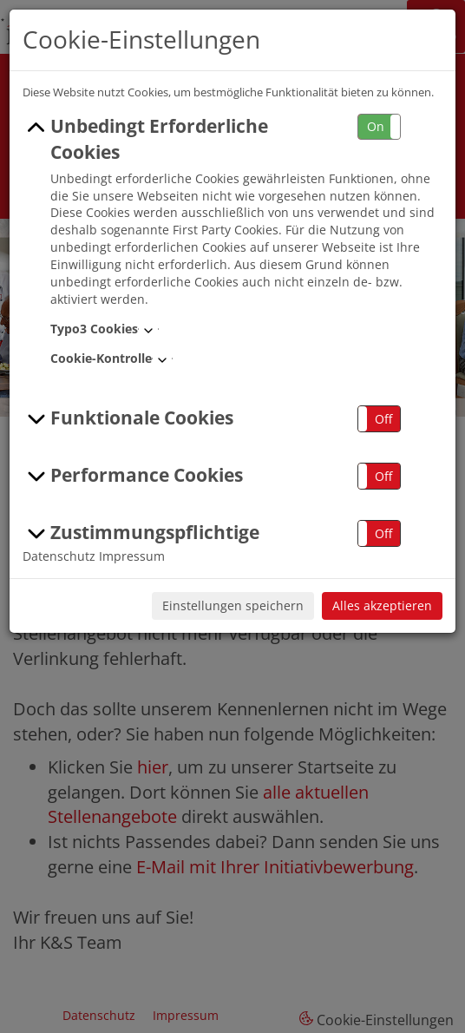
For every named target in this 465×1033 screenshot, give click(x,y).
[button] (379, 127)
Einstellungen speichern (233, 605)
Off (383, 419)
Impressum (132, 556)
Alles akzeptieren (382, 605)
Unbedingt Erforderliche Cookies (145, 139)
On (375, 126)
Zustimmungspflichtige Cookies (141, 545)
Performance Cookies (133, 476)
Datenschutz (59, 556)
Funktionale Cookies (128, 418)
